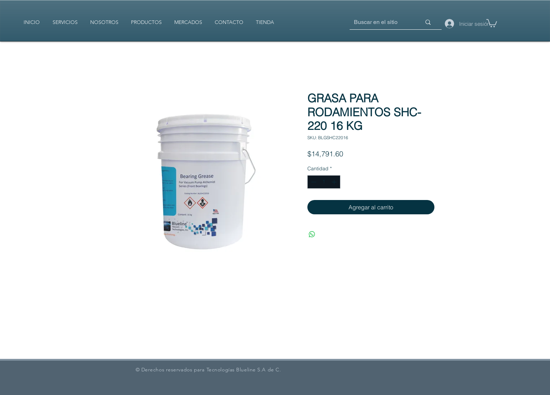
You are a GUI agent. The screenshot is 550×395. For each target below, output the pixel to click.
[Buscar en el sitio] (377, 22)
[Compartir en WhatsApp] (312, 234)
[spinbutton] (323, 182)
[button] (491, 22)
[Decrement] (312, 182)
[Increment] (334, 182)
